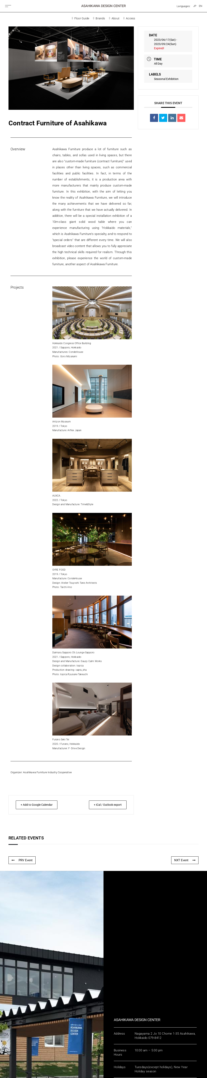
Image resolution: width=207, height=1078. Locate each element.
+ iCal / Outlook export (105, 805)
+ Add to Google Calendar (39, 805)
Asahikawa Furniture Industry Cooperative (47, 772)
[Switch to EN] (200, 5)
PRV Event (22, 860)
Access (129, 18)
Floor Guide (80, 18)
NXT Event (184, 860)
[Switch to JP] (194, 5)
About (114, 18)
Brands (99, 18)
